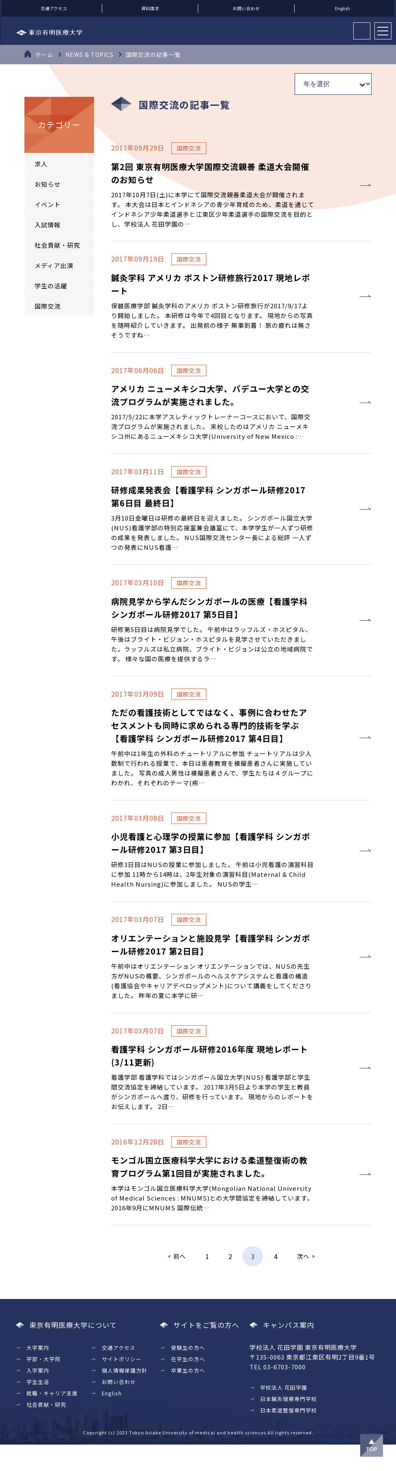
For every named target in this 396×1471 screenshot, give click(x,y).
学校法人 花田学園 (283, 1414)
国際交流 (48, 306)
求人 (41, 163)
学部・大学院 (43, 1385)
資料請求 (150, 8)
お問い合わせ (246, 8)
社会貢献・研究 (57, 245)
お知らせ (48, 184)
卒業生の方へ (188, 1397)
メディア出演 (54, 265)
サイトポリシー (122, 1385)
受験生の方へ (188, 1374)
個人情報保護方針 (124, 1397)
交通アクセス (54, 8)
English (342, 8)
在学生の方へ (188, 1385)
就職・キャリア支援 (52, 1419)
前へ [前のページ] (179, 1282)
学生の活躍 (51, 285)
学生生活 (37, 1408)
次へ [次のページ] (303, 1282)
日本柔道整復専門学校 (288, 1436)
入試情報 (48, 224)
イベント (48, 204)
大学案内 (37, 1374)
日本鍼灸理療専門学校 (288, 1425)
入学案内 (37, 1397)
